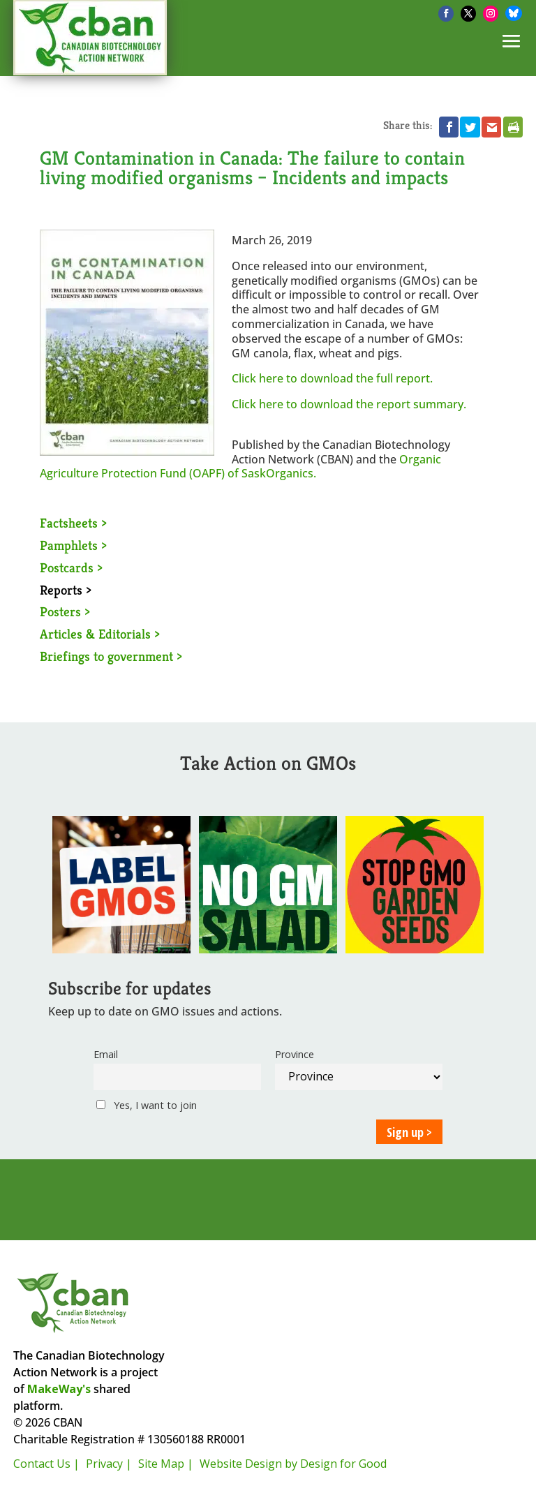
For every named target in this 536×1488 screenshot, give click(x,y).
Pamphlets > (73, 545)
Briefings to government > (111, 656)
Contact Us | (46, 1463)
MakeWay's (59, 1389)
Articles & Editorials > (100, 633)
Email (106, 1054)
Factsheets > (73, 522)
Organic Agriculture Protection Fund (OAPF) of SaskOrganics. (240, 467)
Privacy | (109, 1463)
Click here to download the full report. (332, 378)
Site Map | (165, 1463)
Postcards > (71, 567)
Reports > (65, 589)
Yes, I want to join (146, 1105)
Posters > (65, 611)
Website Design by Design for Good (293, 1463)
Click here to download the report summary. (349, 404)
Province (294, 1054)
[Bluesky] (513, 13)
